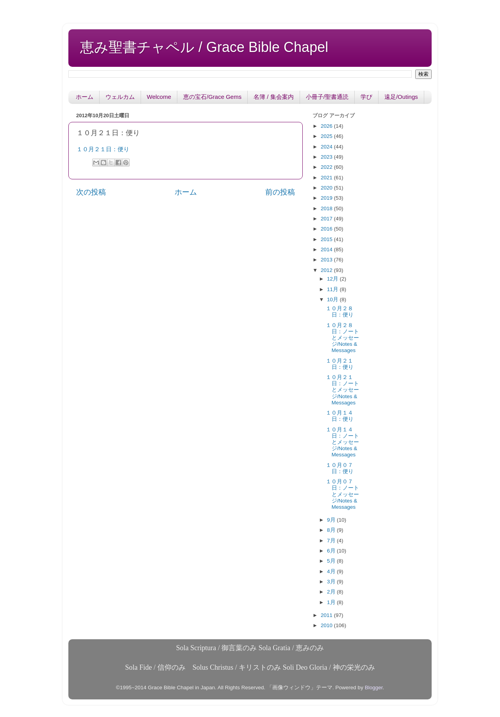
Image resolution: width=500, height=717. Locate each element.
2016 (327, 229)
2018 (327, 208)
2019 (327, 198)
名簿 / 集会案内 (274, 96)
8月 (332, 530)
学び (366, 96)
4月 (332, 571)
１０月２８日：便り (340, 312)
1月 (332, 602)
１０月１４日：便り (340, 416)
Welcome (159, 96)
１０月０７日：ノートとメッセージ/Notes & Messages (342, 494)
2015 (327, 239)
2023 (327, 157)
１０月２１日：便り (103, 149)
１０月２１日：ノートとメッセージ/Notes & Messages (342, 390)
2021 (327, 178)
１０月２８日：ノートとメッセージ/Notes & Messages (342, 338)
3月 (332, 582)
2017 (327, 219)
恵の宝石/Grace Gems (212, 96)
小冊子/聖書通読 (327, 96)
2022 (327, 167)
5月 (332, 561)
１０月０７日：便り (340, 468)
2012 (327, 270)
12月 (333, 279)
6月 (332, 551)
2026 (327, 126)
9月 (332, 520)
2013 (327, 260)
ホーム (84, 96)
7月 (332, 541)
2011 (327, 615)
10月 (333, 299)
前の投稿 (280, 192)
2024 (327, 147)
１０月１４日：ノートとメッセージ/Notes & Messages (342, 442)
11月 (333, 289)
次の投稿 (91, 192)
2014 (327, 249)
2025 (327, 136)
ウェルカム (120, 96)
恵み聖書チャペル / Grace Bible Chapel (204, 47)
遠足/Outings (401, 96)
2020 (327, 188)
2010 (327, 625)
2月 (332, 592)
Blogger (374, 687)
